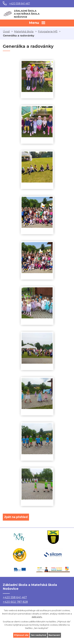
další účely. (37, 616)
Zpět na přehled (16, 517)
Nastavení (54, 635)
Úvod (6, 31)
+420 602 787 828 (15, 602)
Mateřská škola (24, 31)
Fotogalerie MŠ (47, 31)
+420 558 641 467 (19, 3)
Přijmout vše (21, 635)
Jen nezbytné (38, 635)
